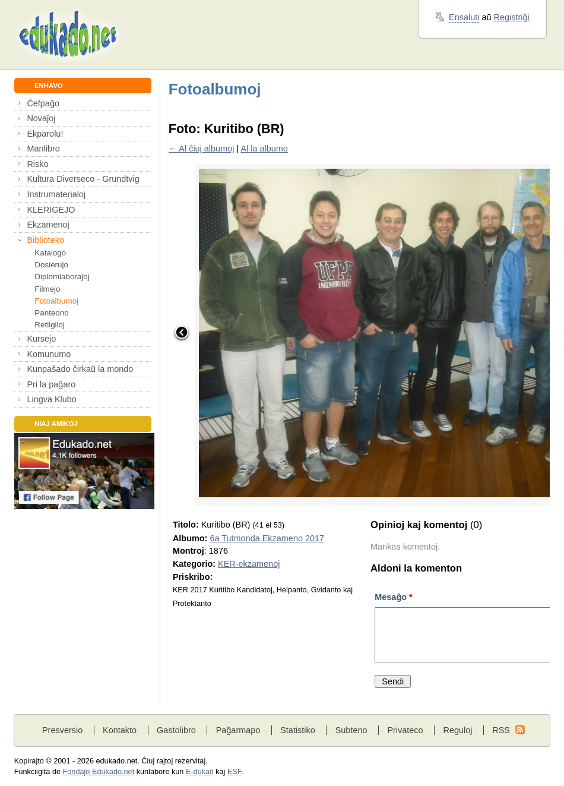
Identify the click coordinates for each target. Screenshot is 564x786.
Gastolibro (176, 730)
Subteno (351, 730)
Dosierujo (51, 264)
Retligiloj (49, 324)
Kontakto (120, 730)
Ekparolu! (45, 133)
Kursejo (41, 338)
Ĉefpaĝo (43, 103)
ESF (234, 772)
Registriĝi (512, 17)
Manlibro (43, 148)
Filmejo (47, 289)
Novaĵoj (41, 118)
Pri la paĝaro (51, 384)
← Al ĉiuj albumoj (202, 148)
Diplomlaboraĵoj (61, 276)
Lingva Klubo (51, 399)
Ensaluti (464, 17)
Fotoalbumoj (56, 300)
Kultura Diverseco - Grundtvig (83, 179)
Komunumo (49, 354)
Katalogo (50, 252)
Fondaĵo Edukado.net (99, 772)
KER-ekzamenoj (249, 564)
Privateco (405, 730)
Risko (37, 164)
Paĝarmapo (238, 730)
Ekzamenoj (48, 224)
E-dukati (200, 772)
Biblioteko (45, 240)
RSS (501, 730)
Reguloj (457, 730)
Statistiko (297, 730)
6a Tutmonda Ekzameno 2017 (267, 538)
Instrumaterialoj (56, 194)
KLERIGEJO (51, 209)
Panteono (51, 312)
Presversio (62, 730)
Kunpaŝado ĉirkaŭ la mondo (80, 369)
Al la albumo (263, 148)
